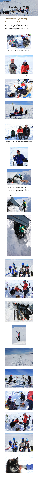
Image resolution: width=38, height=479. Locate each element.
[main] (19, 8)
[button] (1, 1)
